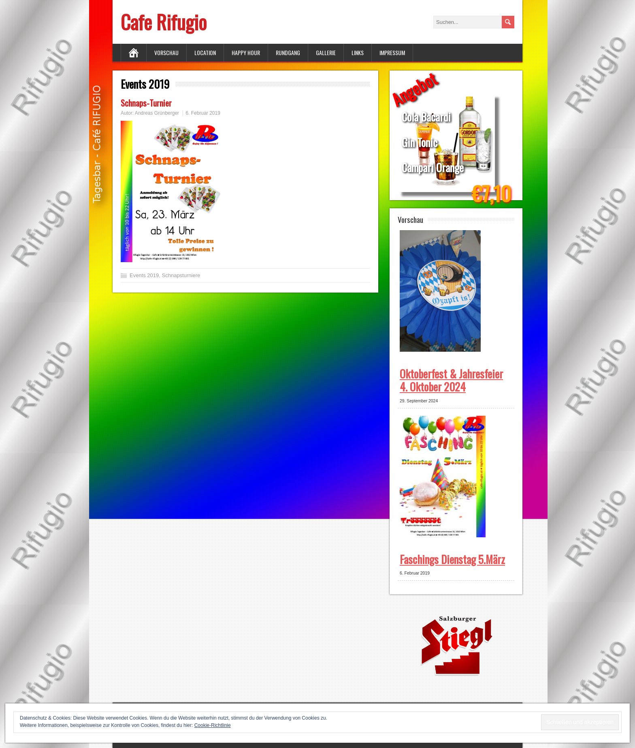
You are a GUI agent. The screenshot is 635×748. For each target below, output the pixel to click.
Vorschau (166, 52)
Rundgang (288, 52)
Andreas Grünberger (157, 113)
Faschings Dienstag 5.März (452, 559)
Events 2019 (144, 275)
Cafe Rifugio (164, 21)
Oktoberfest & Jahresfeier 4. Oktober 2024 (451, 380)
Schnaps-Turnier (146, 102)
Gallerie (326, 52)
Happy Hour (246, 52)
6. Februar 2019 (202, 113)
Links (358, 52)
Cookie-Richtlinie (212, 725)
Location (205, 52)
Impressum (392, 52)
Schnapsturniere (181, 275)
